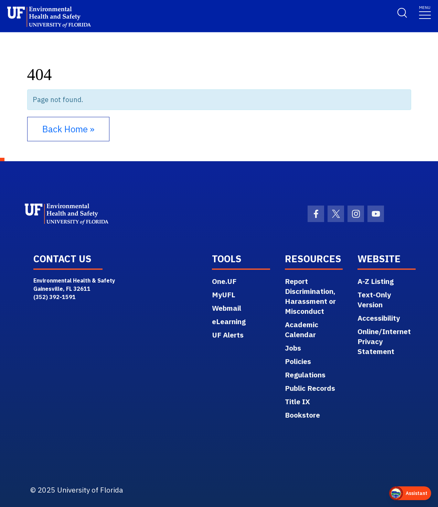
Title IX (297, 401)
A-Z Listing (375, 281)
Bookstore (302, 415)
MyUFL (223, 294)
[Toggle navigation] (425, 11)
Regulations (305, 374)
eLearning (229, 321)
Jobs (293, 348)
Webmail (226, 308)
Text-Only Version (374, 299)
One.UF (224, 281)
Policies (298, 361)
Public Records (310, 388)
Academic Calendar (301, 329)
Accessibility (378, 318)
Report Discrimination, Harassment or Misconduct (310, 296)
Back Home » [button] (68, 129)
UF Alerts (228, 335)
